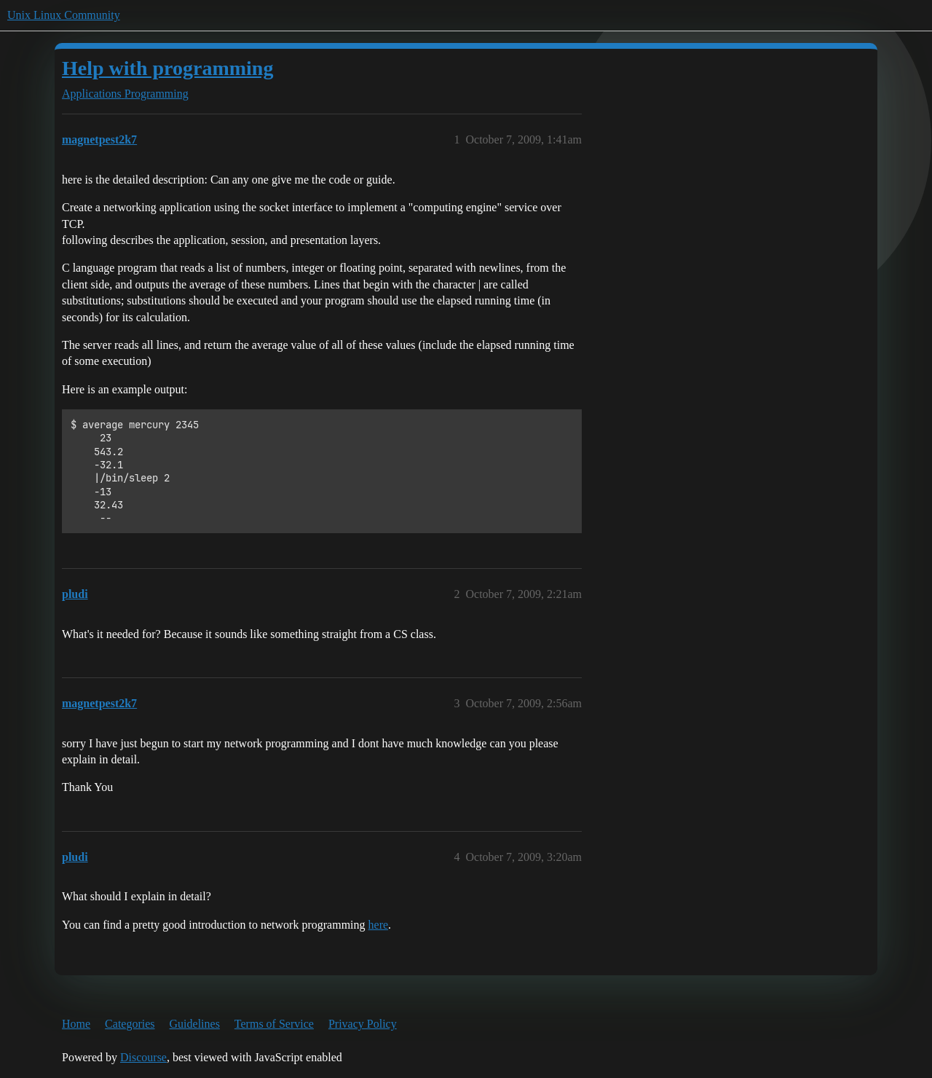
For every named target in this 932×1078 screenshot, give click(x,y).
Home (76, 1024)
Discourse (143, 1057)
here (378, 924)
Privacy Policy (362, 1024)
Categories (129, 1024)
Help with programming (167, 68)
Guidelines (195, 1024)
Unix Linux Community (63, 15)
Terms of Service (274, 1024)
